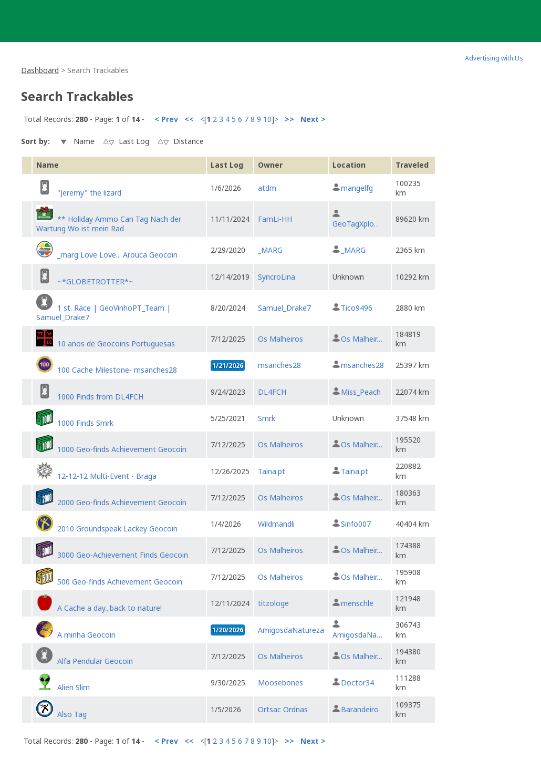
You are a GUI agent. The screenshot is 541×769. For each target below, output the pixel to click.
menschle (357, 603)
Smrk (266, 418)
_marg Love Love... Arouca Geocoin (117, 255)
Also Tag (72, 714)
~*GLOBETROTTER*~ (95, 281)
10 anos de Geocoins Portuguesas (116, 343)
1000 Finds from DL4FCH (100, 397)
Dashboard (40, 70)
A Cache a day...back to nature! (109, 608)
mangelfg (357, 188)
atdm (267, 188)
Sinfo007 (356, 524)
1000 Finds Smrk (85, 423)
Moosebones (280, 683)
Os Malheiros (280, 339)
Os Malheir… (361, 339)
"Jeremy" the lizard (89, 193)
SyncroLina (276, 277)
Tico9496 (356, 308)
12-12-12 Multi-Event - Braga (107, 476)
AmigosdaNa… (357, 635)
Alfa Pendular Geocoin (95, 661)
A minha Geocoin (86, 635)
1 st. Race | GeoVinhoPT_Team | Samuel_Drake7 (103, 312)
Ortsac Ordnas (283, 709)
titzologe (273, 603)
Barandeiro (360, 709)
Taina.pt (271, 471)
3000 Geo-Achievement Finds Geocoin (122, 555)
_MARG (270, 250)
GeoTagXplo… (356, 224)
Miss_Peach (361, 392)
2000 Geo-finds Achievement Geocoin (121, 502)
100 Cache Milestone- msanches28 (117, 370)
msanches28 (279, 365)
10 (267, 119)
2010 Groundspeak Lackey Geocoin (117, 529)
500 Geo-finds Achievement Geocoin (119, 582)
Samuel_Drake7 (284, 308)
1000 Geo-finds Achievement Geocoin (121, 449)
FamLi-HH (275, 219)
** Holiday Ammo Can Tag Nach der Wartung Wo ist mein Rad (108, 223)
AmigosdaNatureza (291, 630)
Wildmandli (276, 524)
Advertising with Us (494, 58)
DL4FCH (272, 392)
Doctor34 (357, 683)
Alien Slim (73, 687)
